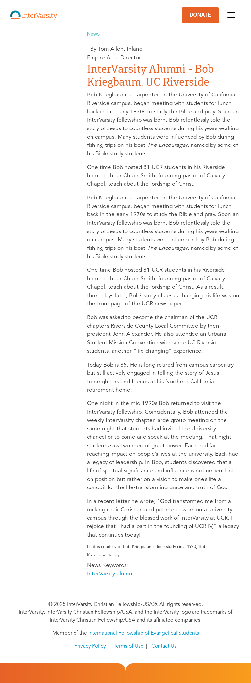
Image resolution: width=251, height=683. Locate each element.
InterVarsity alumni (110, 574)
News (93, 34)
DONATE (200, 15)
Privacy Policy (90, 646)
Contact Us (163, 646)
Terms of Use (128, 646)
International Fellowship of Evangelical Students (143, 633)
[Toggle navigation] (231, 15)
